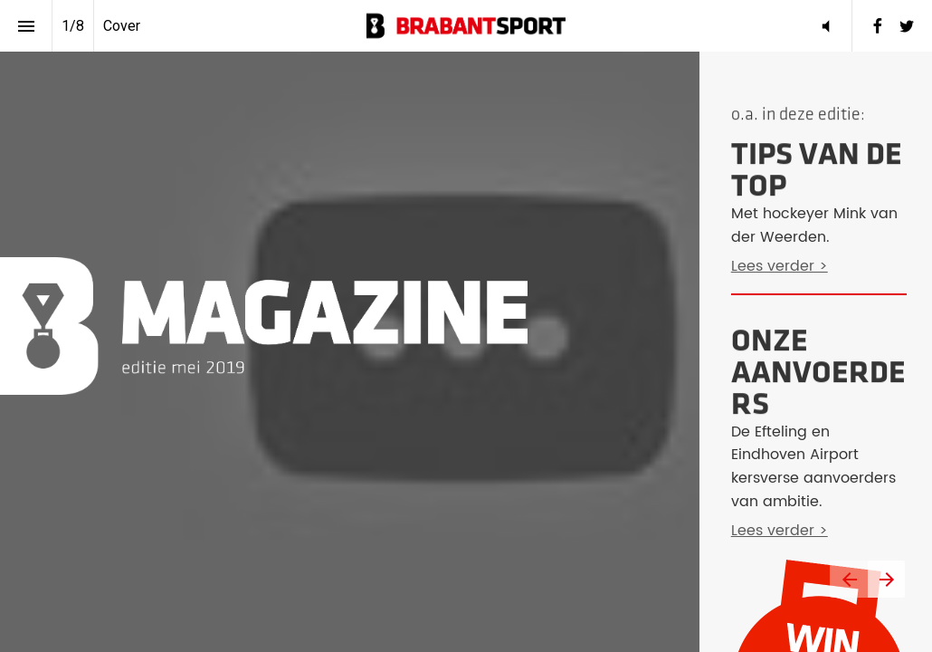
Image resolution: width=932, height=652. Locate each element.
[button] (466, 25)
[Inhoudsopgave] (26, 26)
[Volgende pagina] (886, 579)
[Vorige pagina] (849, 579)
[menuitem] (877, 26)
